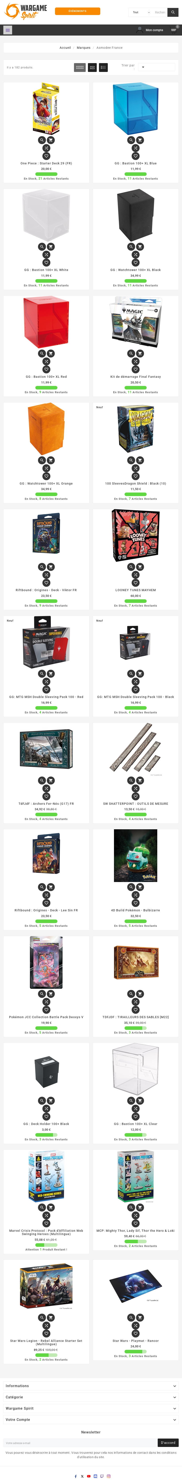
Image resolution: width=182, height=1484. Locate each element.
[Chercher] (160, 12)
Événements (78, 11)
